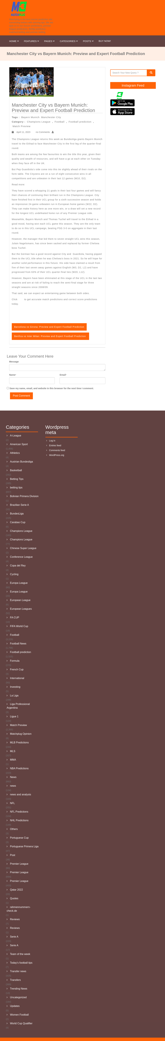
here (21, 299)
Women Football (19, 1014)
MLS (12, 751)
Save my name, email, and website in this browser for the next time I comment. (52, 388)
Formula (14, 660)
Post (12, 855)
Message (14, 361)
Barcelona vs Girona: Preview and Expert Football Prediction (61, 184)
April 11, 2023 (23, 132)
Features (31, 41)
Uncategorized (18, 997)
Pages (49, 41)
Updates (15, 1006)
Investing (15, 686)
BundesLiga (17, 513)
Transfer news (18, 971)
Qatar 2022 (16, 889)
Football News (18, 643)
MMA (13, 759)
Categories (69, 41)
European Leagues (21, 608)
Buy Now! (105, 41)
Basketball (16, 470)
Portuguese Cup (19, 837)
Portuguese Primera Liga (24, 846)
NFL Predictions (19, 811)
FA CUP (14, 617)
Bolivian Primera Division (24, 496)
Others (14, 829)
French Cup (17, 669)
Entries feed (55, 445)
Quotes (14, 898)
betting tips (16, 487)
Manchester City (51, 117)
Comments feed (57, 450)
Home (14, 41)
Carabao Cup (17, 522)
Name (12, 375)
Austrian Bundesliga (21, 461)
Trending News (18, 988)
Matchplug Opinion (20, 733)
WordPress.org (56, 455)
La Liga (14, 695)
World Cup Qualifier (21, 1023)
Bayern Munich (30, 117)
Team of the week (20, 954)
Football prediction (80, 121)
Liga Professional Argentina (18, 706)
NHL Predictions (19, 820)
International (17, 678)
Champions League (38, 121)
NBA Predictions (19, 768)
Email (63, 375)
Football (59, 121)
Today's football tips (21, 962)
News (13, 777)
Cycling (14, 574)
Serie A (14, 936)
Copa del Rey (18, 565)
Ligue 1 (14, 716)
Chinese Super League (23, 548)
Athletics (15, 453)
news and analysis (20, 794)
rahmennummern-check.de (18, 909)
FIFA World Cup (19, 626)
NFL (12, 803)
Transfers (15, 980)
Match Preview (21, 126)
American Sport (19, 444)
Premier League (19, 863)
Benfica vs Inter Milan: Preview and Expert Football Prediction (50, 336)
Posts (88, 41)
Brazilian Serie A (19, 505)
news (13, 785)
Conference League (21, 556)
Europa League (19, 583)
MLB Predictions (19, 742)
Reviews (15, 919)
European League (20, 600)
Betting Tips (17, 479)
